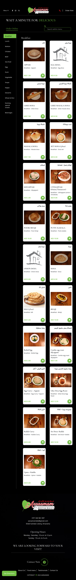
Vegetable (8, 77)
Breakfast (8, 36)
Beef (6, 57)
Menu (6, 10)
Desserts (8, 93)
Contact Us (54, 570)
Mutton (7, 46)
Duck (7, 72)
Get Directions (9, 573)
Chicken (8, 51)
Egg (6, 67)
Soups (7, 82)
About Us (21, 570)
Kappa (7, 88)
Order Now (69, 10)
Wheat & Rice (9, 98)
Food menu (31, 570)
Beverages (8, 113)
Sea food (8, 62)
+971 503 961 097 (37, 518)
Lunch (7, 41)
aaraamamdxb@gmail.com (38, 521)
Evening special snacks (8, 105)
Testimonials (43, 570)
